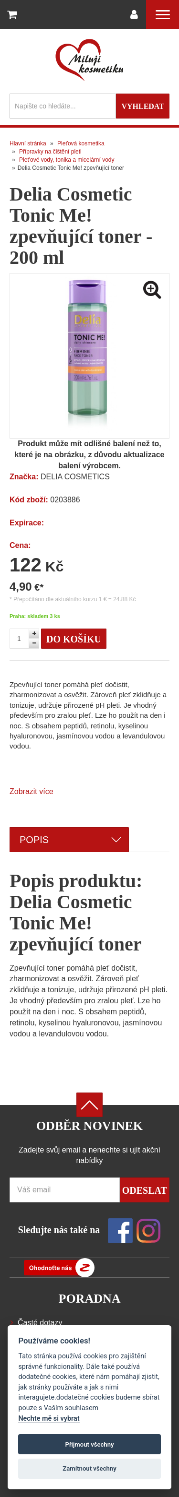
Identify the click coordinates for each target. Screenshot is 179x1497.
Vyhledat (142, 106)
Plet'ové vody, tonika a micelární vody (67, 159)
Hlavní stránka (28, 143)
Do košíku (73, 639)
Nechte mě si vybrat (48, 1418)
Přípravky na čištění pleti (50, 151)
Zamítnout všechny (89, 1468)
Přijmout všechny (89, 1444)
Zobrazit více (31, 791)
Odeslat (144, 1190)
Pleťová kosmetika (81, 143)
